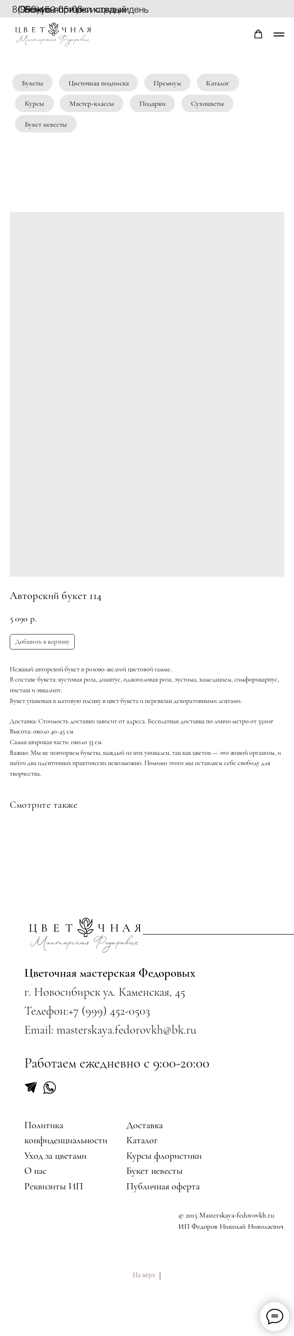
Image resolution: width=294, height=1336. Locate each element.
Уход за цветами (55, 1156)
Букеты (32, 83)
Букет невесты (46, 124)
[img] (85, 935)
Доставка (144, 1125)
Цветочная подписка (99, 83)
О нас (35, 1171)
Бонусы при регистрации (76, 9)
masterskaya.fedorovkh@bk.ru (126, 1029)
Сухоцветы (207, 103)
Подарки (152, 103)
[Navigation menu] (279, 34)
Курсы (34, 103)
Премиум (167, 83)
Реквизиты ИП (53, 1186)
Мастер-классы (91, 103)
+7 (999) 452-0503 (109, 1010)
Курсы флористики (164, 1156)
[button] (258, 34)
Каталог (217, 83)
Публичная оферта (163, 1186)
